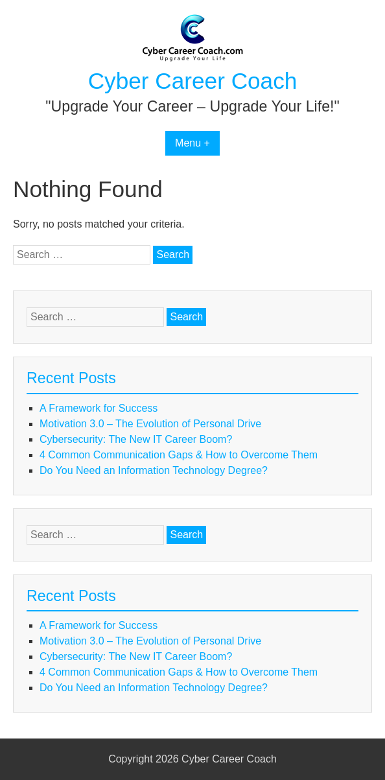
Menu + (192, 142)
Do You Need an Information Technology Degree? (154, 470)
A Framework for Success (99, 408)
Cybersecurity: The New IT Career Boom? (136, 439)
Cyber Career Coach (193, 80)
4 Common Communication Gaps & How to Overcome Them (179, 454)
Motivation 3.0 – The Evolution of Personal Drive (150, 423)
